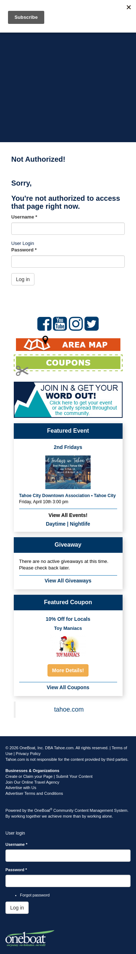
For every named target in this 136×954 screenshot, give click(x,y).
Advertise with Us (20, 787)
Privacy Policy (28, 753)
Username (24, 217)
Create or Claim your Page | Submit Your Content (48, 776)
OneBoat (43, 810)
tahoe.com (69, 709)
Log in (23, 279)
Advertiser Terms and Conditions (34, 793)
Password (24, 250)
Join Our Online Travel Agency (32, 782)
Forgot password (35, 895)
